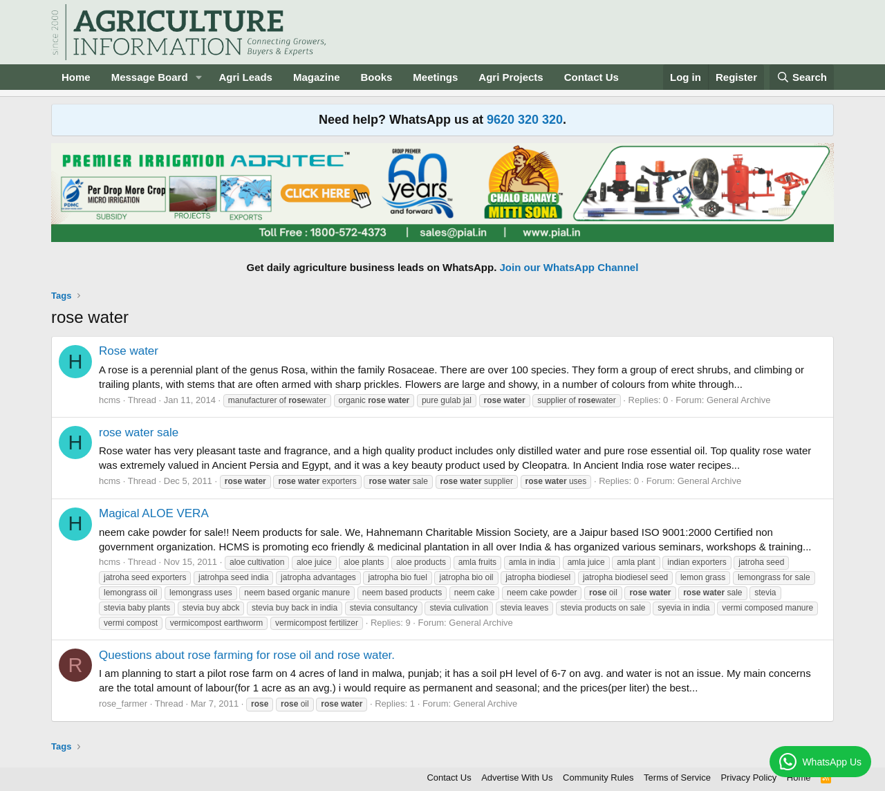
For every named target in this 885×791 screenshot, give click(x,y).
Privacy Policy (748, 777)
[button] (198, 77)
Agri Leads (245, 77)
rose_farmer (123, 703)
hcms (109, 400)
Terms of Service (677, 777)
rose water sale (138, 432)
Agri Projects (510, 77)
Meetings (435, 77)
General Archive (739, 400)
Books (376, 77)
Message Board (149, 77)
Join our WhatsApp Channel (569, 267)
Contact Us (591, 77)
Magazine (316, 77)
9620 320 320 (525, 120)
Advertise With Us (516, 777)
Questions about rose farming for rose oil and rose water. (247, 655)
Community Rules (598, 777)
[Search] (802, 77)
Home (76, 77)
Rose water (128, 350)
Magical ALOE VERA (154, 513)
